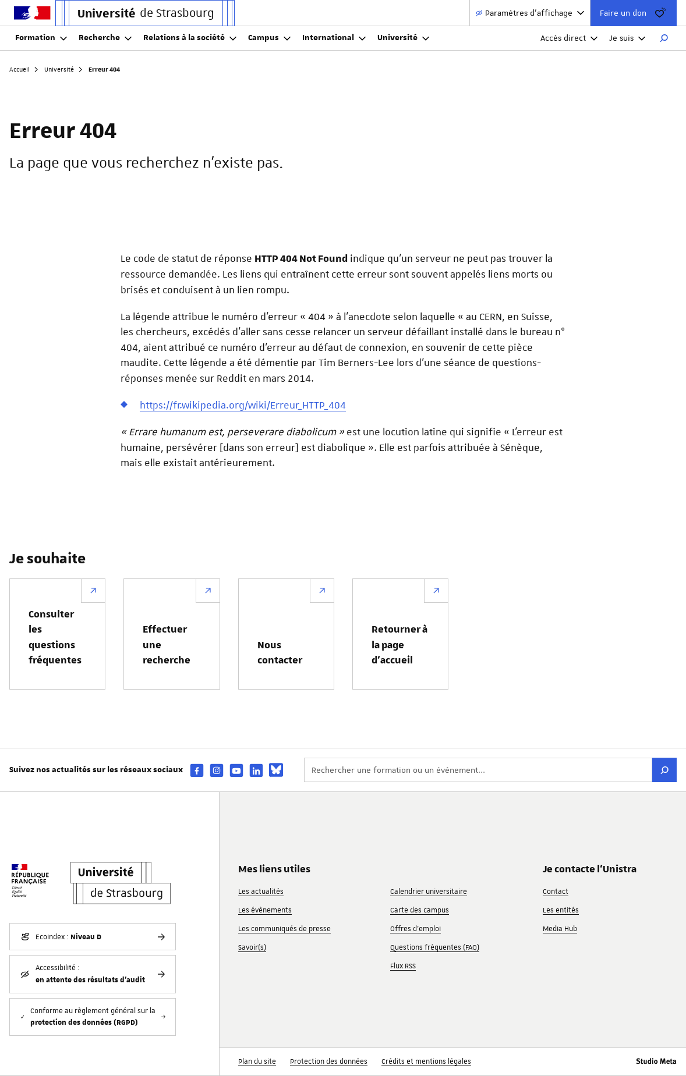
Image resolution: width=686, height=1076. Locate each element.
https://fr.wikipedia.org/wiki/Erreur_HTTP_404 (243, 405)
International (334, 38)
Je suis (627, 38)
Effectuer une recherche (166, 645)
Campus (269, 38)
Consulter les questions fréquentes (55, 637)
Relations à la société (189, 38)
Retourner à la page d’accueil (399, 645)
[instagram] (216, 770)
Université (403, 38)
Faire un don (633, 13)
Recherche (105, 38)
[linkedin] (256, 770)
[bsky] (276, 770)
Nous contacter (279, 653)
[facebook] (197, 770)
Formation (41, 38)
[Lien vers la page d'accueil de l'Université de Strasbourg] (145, 13)
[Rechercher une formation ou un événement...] (478, 770)
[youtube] (236, 770)
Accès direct (568, 38)
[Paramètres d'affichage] (529, 13)
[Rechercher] (664, 38)
